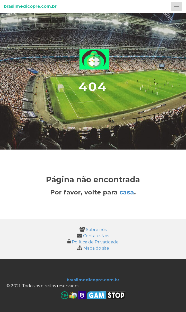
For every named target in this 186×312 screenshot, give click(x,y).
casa (126, 192)
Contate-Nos (93, 235)
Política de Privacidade (93, 242)
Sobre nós (93, 229)
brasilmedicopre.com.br (30, 6)
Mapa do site (93, 248)
